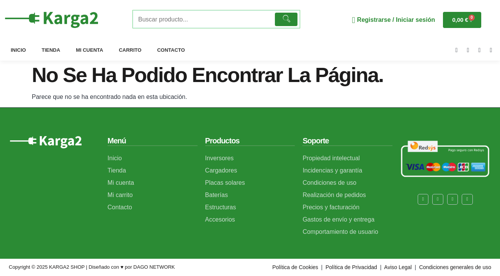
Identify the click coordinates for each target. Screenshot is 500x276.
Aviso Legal (397, 267)
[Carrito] (462, 20)
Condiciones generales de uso (455, 267)
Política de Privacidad (351, 267)
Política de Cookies (295, 267)
